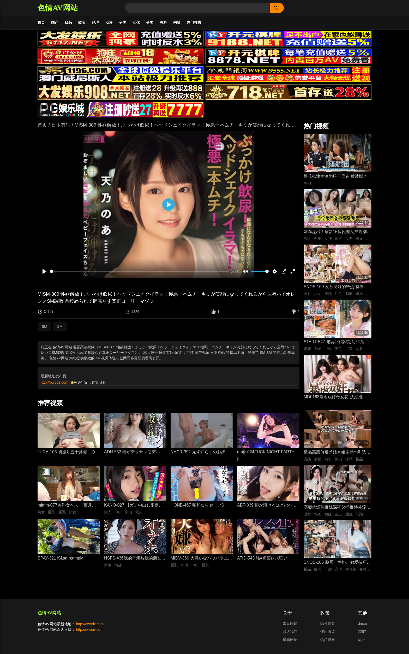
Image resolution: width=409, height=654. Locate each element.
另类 (122, 22)
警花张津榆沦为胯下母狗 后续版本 (335, 179)
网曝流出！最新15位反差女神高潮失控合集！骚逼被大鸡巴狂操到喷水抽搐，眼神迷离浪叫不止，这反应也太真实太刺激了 (337, 234)
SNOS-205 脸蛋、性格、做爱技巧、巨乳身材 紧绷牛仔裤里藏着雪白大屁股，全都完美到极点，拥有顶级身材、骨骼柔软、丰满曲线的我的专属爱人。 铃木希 (337, 565)
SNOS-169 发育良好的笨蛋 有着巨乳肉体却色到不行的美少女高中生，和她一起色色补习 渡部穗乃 (337, 290)
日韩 (68, 22)
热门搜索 (194, 22)
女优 (136, 22)
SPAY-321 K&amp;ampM (61, 560)
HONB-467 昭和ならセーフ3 (197, 508)
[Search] (197, 8)
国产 (54, 22)
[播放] (44, 274)
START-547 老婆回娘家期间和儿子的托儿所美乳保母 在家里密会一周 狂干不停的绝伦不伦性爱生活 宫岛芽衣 (336, 345)
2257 (362, 634)
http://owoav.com (90, 632)
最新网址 (290, 642)
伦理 (95, 22)
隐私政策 (327, 626)
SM (44, 329)
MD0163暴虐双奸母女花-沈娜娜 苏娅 (336, 400)
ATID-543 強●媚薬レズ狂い (262, 560)
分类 (149, 22)
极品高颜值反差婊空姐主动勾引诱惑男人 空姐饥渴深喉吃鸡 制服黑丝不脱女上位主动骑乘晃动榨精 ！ (337, 455)
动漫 (109, 22)
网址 (177, 22)
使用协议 (327, 634)
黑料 (163, 22)
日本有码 (60, 127)
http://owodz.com (54, 385)
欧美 (82, 22)
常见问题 (290, 626)
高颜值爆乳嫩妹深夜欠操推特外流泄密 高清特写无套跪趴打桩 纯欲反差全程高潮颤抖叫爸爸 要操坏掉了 (337, 510)
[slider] (139, 273)
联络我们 (290, 634)
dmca (362, 626)
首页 (41, 22)
